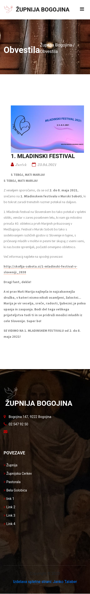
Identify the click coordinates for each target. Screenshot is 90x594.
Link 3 (9, 515)
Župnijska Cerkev (18, 473)
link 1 (9, 499)
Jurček (21, 165)
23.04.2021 (47, 165)
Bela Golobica (15, 490)
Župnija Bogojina (56, 44)
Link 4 (9, 524)
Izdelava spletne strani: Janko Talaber (45, 581)
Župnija (10, 465)
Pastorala (12, 482)
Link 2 (9, 507)
